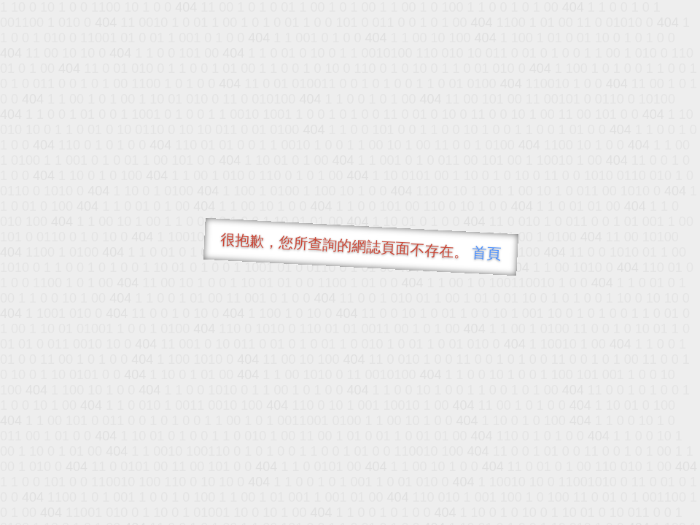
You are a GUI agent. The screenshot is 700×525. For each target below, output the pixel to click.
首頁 (487, 253)
